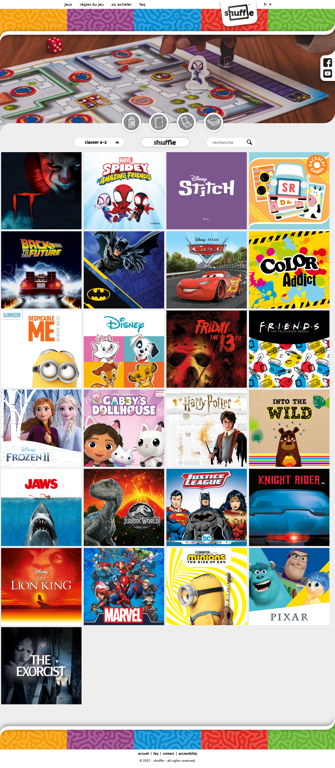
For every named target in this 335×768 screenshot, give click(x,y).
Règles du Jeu (92, 4)
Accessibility (188, 753)
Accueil (144, 753)
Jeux (68, 4)
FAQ (142, 4)
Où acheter (122, 4)
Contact (169, 753)
